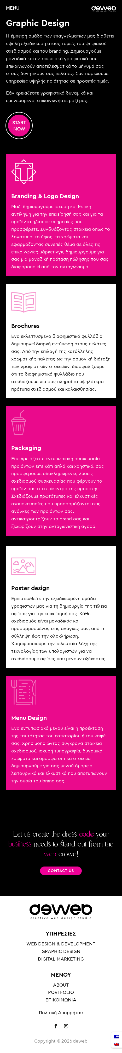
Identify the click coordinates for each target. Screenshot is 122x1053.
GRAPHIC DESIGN (61, 951)
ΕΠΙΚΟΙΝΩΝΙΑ (60, 1000)
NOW (19, 129)
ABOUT (61, 985)
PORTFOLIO (61, 992)
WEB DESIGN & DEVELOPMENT (60, 944)
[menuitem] (116, 1036)
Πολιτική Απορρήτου (61, 1013)
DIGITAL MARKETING (61, 959)
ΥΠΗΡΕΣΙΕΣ (61, 934)
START (19, 123)
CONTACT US (61, 871)
